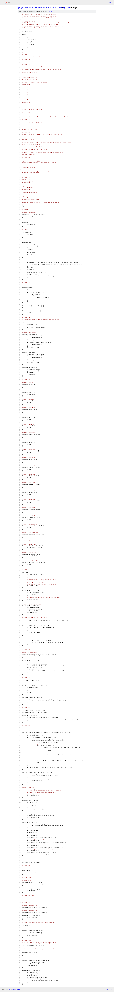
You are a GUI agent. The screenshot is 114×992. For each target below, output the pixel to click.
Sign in (110, 2)
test (68, 8)
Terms (18, 989)
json (111, 989)
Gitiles (9, 989)
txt (107, 989)
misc (60, 8)
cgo (64, 8)
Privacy (14, 989)
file (50, 11)
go (19, 8)
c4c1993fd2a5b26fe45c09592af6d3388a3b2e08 (40, 8)
